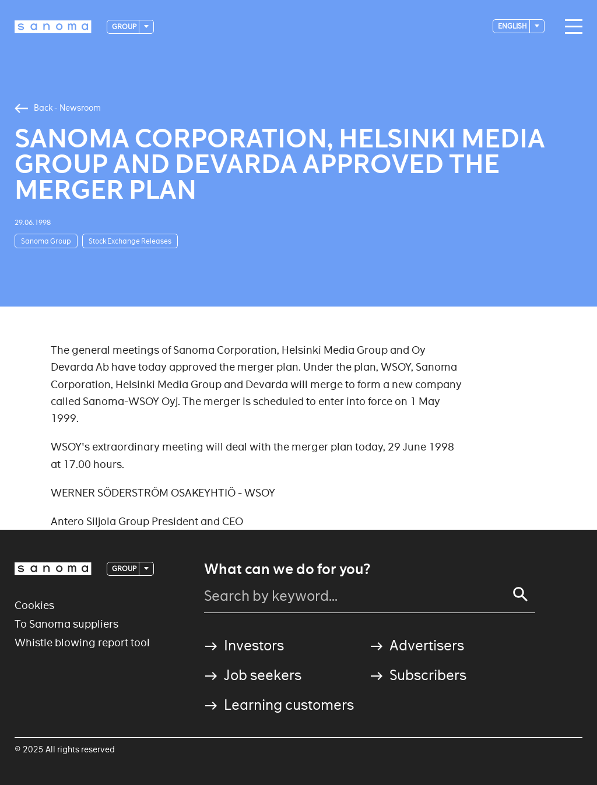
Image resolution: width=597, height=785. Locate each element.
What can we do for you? (287, 569)
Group (125, 26)
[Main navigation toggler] (570, 26)
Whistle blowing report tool (82, 642)
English (513, 26)
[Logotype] (53, 26)
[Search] (520, 594)
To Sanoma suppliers (66, 624)
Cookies (34, 605)
